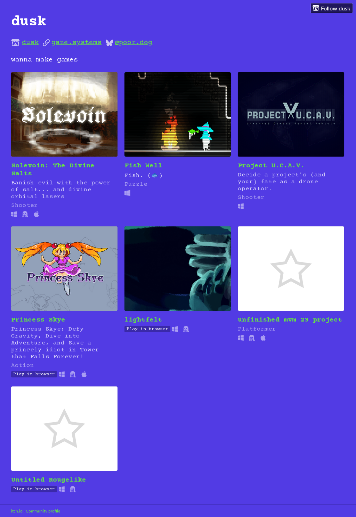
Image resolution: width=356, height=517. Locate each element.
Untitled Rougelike (48, 480)
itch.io (17, 511)
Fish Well (143, 166)
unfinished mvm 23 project (290, 320)
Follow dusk (331, 8)
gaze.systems (76, 43)
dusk (30, 43)
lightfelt (143, 320)
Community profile (43, 511)
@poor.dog (133, 43)
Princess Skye (38, 320)
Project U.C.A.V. (271, 166)
